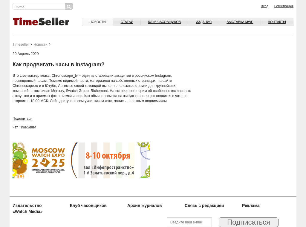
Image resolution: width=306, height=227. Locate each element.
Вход (264, 6)
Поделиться (22, 118)
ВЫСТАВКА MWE (240, 22)
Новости (97, 22)
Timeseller (21, 44)
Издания (204, 22)
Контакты (277, 22)
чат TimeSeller (24, 127)
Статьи (127, 22)
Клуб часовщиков (164, 22)
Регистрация (283, 6)
